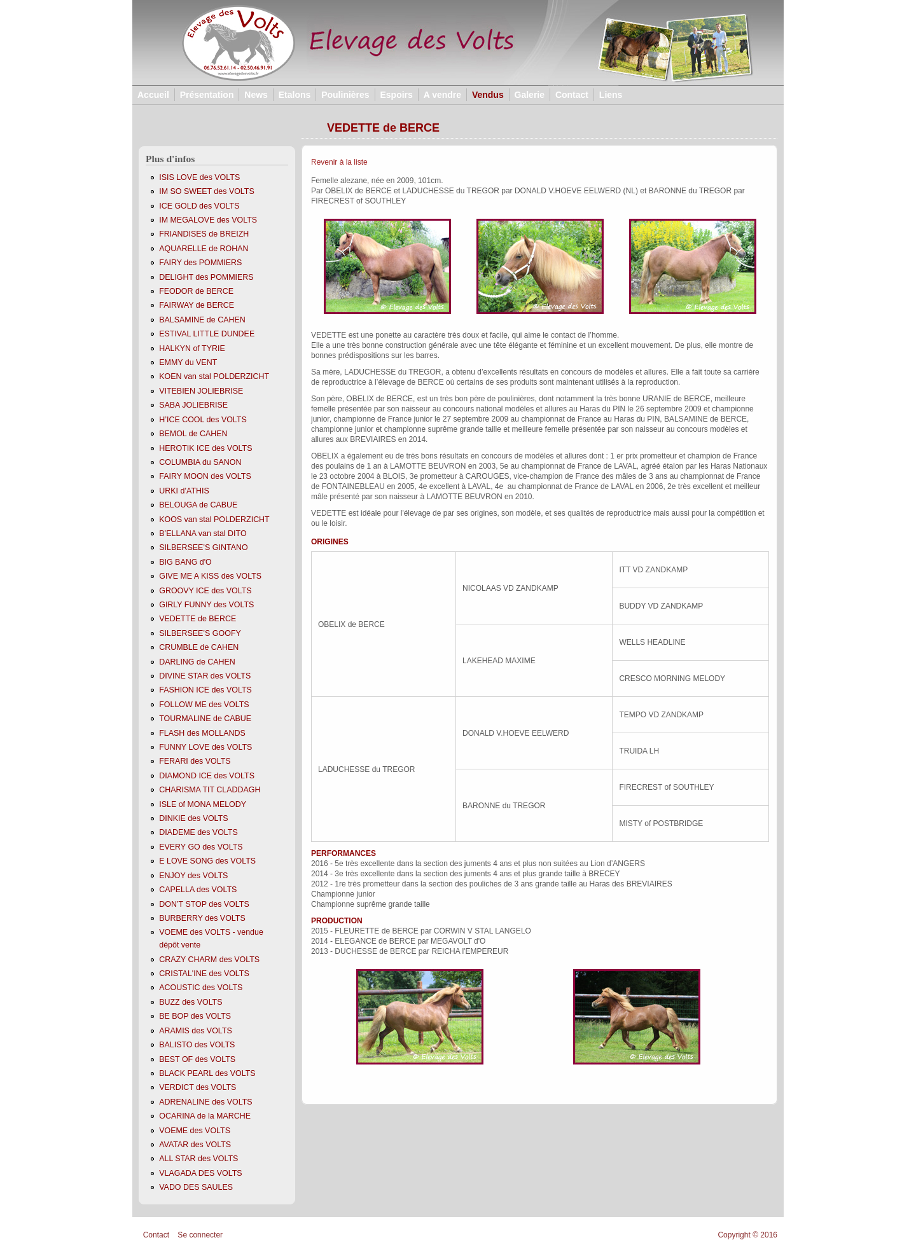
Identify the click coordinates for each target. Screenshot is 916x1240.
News (256, 95)
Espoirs (396, 95)
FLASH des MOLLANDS (202, 733)
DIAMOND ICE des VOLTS (206, 775)
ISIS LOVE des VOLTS (199, 177)
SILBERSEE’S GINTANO (203, 547)
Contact (571, 95)
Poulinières (345, 95)
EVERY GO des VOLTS (200, 847)
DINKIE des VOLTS (193, 818)
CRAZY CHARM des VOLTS (209, 959)
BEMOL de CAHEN (193, 433)
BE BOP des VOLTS (195, 1016)
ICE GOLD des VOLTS (199, 206)
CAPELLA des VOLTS (198, 889)
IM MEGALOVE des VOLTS (208, 220)
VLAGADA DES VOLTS (200, 1173)
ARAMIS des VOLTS (195, 1030)
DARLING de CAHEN (197, 662)
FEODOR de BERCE (196, 291)
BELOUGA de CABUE (198, 504)
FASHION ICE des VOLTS (205, 689)
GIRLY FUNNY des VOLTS (206, 604)
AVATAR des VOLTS (195, 1144)
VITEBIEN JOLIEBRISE (201, 391)
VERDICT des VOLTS (197, 1087)
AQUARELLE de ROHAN (203, 248)
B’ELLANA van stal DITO (202, 533)
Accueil (153, 95)
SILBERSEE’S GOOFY (200, 633)
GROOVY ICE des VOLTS (205, 590)
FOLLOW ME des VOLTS (204, 704)
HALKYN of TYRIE (192, 348)
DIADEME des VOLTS (198, 832)
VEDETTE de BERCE (197, 618)
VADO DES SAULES (196, 1187)
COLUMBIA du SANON (200, 462)
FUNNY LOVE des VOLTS (205, 747)
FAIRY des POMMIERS (200, 262)
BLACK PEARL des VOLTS (207, 1073)
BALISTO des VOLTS (197, 1044)
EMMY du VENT (188, 362)
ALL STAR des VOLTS (198, 1158)
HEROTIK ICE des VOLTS (205, 448)
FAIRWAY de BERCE (196, 305)
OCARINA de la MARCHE (205, 1116)
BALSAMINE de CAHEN (202, 319)
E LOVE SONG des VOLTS (207, 861)
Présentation (207, 95)
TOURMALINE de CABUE (205, 718)
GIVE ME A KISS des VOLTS (210, 576)
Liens (611, 95)
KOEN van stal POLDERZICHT (214, 376)
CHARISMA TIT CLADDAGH (209, 789)
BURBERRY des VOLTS (202, 918)
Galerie (530, 95)
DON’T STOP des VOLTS (204, 904)
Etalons (295, 95)
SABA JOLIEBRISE (193, 405)
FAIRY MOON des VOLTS (205, 476)
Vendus (488, 95)
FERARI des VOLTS (194, 761)
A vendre (442, 95)
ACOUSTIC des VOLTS (200, 987)
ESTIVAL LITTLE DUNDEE (206, 333)
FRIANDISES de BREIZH (204, 234)
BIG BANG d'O (185, 562)
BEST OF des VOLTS (197, 1059)
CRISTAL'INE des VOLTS (204, 973)
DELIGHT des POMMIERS (206, 277)
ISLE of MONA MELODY (202, 804)
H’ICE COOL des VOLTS (203, 419)
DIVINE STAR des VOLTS (205, 676)
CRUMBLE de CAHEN (199, 647)
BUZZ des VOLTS (190, 1002)
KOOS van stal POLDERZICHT (214, 519)
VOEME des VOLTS (194, 1130)
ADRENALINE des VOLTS (205, 1102)
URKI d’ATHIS (184, 490)
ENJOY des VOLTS (193, 875)
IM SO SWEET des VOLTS (206, 191)
